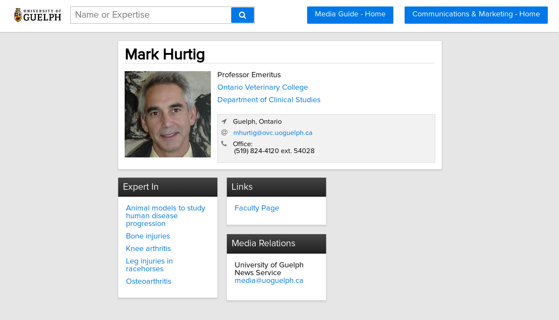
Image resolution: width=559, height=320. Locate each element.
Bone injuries (114, 219)
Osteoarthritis (115, 256)
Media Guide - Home (350, 14)
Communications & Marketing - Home (476, 14)
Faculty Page (239, 198)
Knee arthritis (114, 231)
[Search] (242, 15)
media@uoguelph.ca (376, 214)
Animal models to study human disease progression (139, 202)
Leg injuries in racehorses (135, 243)
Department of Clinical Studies (229, 97)
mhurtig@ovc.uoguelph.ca (389, 123)
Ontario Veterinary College (223, 85)
